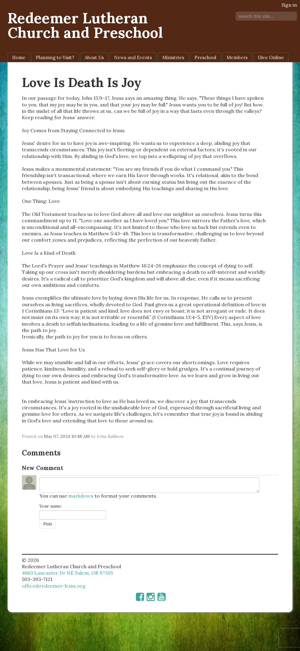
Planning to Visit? (55, 57)
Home (18, 57)
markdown (80, 496)
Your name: (50, 506)
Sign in (289, 5)
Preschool (205, 57)
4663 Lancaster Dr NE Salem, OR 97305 (67, 573)
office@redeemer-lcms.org (54, 586)
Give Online (271, 57)
